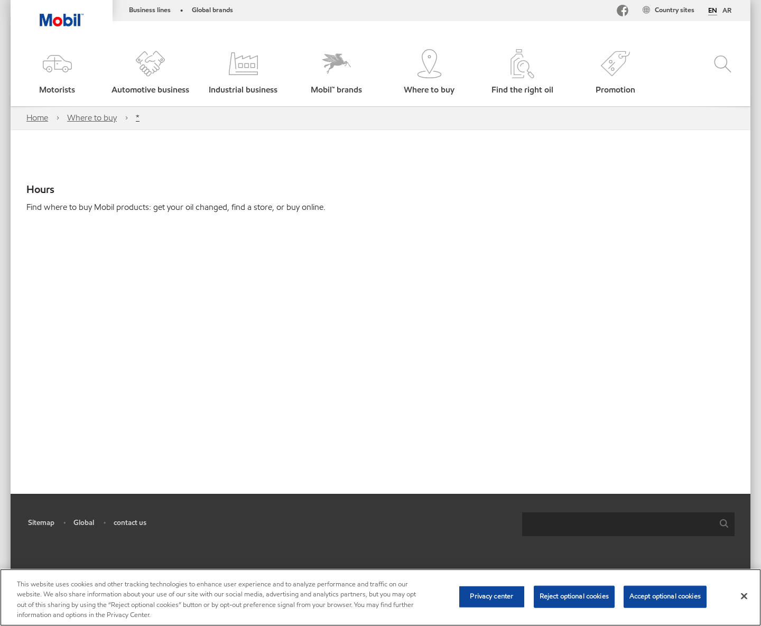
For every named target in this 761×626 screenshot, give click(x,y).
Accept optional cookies (665, 596)
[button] (57, 72)
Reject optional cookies (574, 596)
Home (37, 117)
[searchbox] (617, 524)
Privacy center (491, 596)
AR (726, 10)
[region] (380, 597)
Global (83, 523)
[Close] (744, 595)
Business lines (150, 10)
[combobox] (628, 524)
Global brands (212, 10)
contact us (130, 523)
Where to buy (92, 117)
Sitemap (41, 523)
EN (712, 11)
